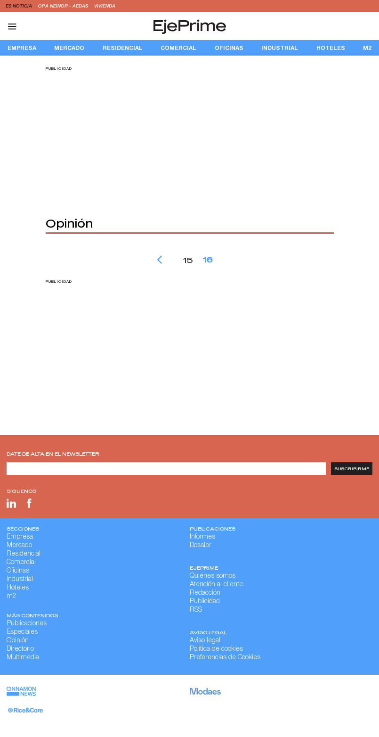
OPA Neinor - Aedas (63, 5)
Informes (202, 537)
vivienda (104, 5)
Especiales (22, 632)
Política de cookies (216, 649)
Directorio (20, 649)
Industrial (279, 47)
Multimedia (23, 658)
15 (188, 259)
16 (207, 259)
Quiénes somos (212, 576)
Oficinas (229, 47)
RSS (196, 610)
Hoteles (330, 47)
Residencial (123, 47)
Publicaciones (27, 624)
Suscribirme (352, 468)
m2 (367, 47)
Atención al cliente (216, 584)
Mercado (69, 47)
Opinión (18, 641)
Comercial (178, 47)
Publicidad (205, 601)
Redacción (205, 593)
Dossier (200, 545)
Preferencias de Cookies (225, 658)
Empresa (22, 47)
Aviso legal (205, 641)
